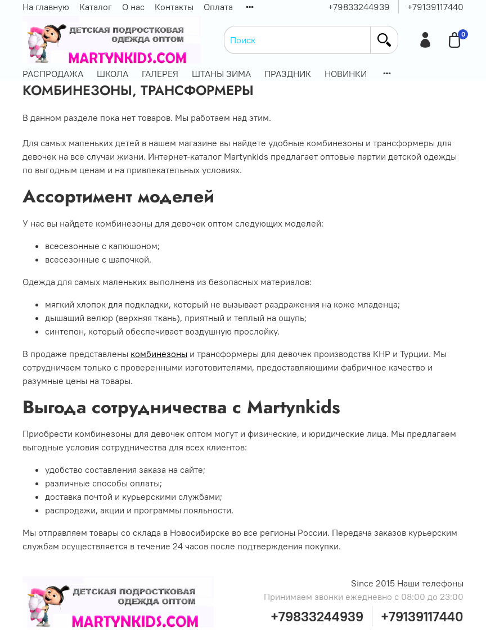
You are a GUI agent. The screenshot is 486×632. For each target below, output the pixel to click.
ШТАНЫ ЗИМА (221, 73)
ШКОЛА (112, 73)
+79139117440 (435, 6)
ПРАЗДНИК (287, 73)
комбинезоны (158, 353)
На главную (45, 6)
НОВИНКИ (346, 73)
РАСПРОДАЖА (52, 73)
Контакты (174, 6)
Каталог (95, 6)
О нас (133, 6)
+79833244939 (359, 6)
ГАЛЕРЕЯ (160, 73)
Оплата (218, 6)
